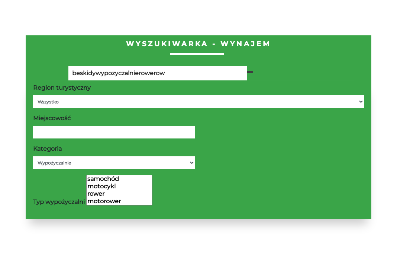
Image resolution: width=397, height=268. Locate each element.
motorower (119, 201)
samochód (119, 179)
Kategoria (47, 148)
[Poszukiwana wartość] (157, 73)
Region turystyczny (62, 87)
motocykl (119, 186)
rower (119, 194)
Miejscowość (52, 118)
